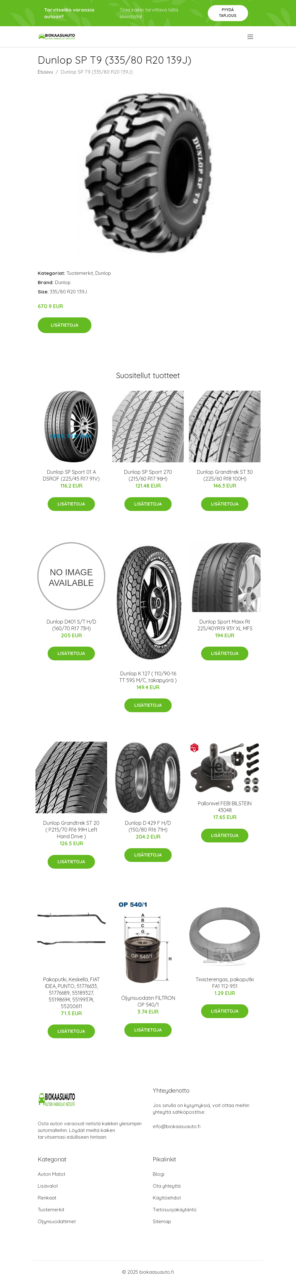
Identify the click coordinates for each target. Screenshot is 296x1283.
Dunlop (103, 273)
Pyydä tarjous (228, 12)
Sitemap (162, 1221)
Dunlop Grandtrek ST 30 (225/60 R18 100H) (225, 475)
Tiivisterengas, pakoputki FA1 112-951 (225, 982)
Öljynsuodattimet (57, 1221)
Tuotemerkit (79, 273)
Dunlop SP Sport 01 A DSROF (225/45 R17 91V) (71, 475)
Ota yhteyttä (167, 1186)
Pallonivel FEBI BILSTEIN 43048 (225, 806)
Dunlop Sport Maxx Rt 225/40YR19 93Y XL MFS (225, 625)
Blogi (158, 1174)
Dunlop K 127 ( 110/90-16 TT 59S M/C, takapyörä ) (148, 676)
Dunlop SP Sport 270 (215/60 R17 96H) (148, 475)
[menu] (250, 37)
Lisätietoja (64, 325)
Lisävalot (48, 1186)
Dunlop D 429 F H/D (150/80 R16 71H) (148, 826)
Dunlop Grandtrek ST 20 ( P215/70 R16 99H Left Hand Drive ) (71, 830)
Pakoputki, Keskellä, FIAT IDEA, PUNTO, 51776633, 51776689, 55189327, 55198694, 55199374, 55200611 (71, 992)
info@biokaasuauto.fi (176, 1126)
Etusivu (45, 72)
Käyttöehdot (167, 1198)
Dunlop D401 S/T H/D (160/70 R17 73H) (71, 625)
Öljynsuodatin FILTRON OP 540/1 (148, 1001)
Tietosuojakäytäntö (175, 1210)
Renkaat (47, 1198)
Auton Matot (51, 1174)
